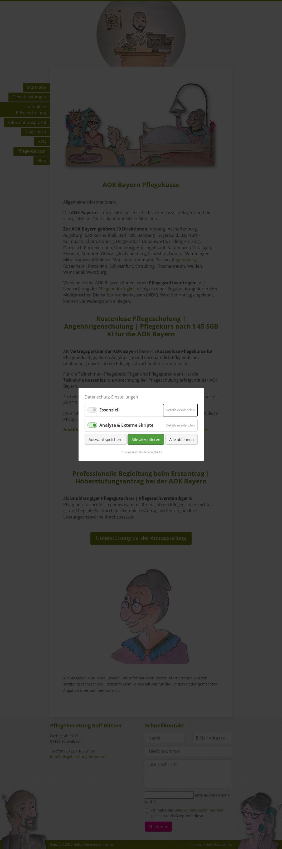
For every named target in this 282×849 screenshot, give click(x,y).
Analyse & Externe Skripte (126, 425)
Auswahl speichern (106, 439)
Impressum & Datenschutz (141, 452)
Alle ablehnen (181, 439)
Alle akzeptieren (146, 439)
